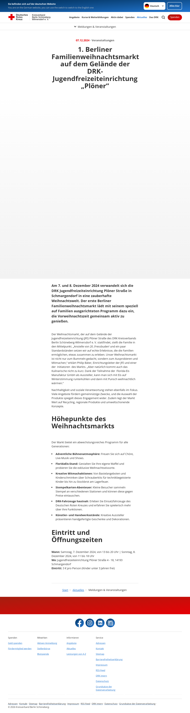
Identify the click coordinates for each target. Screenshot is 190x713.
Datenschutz (102, 681)
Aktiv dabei (117, 17)
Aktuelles (142, 17)
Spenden (130, 17)
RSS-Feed (100, 670)
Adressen (100, 643)
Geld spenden (15, 643)
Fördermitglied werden (20, 648)
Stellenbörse (43, 648)
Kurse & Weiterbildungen (95, 17)
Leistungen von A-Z (76, 654)
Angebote (74, 17)
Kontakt (100, 648)
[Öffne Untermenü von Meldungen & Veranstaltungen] (95, 26)
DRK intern (101, 675)
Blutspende (43, 654)
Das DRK (153, 17)
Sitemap (100, 654)
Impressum (102, 664)
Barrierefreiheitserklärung (109, 659)
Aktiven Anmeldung (47, 643)
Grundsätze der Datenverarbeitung (105, 688)
